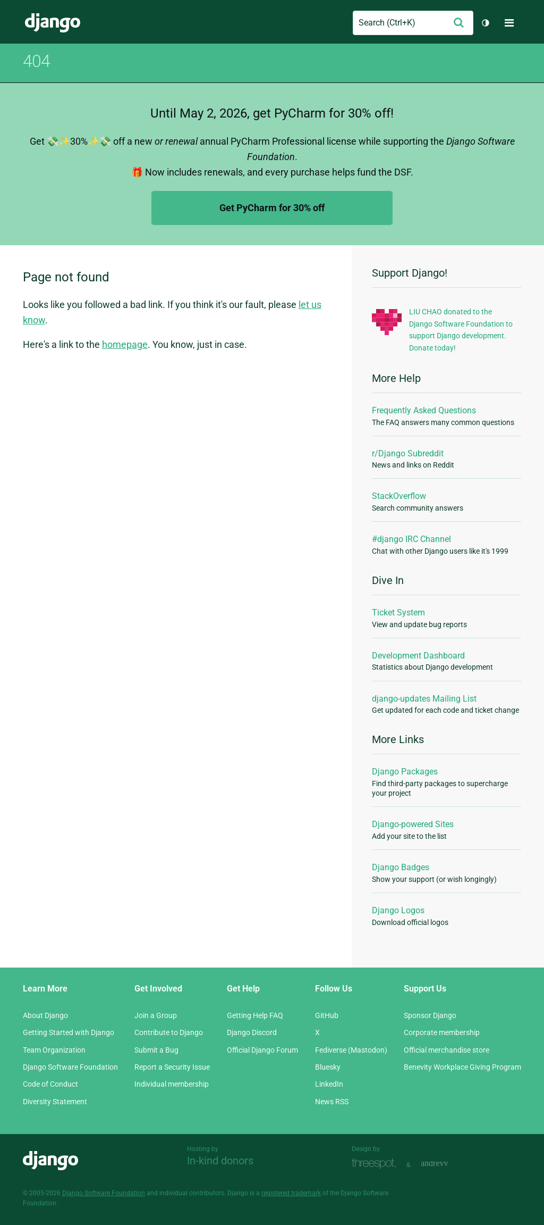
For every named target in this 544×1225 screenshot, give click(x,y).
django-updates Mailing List (424, 699)
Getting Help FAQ (255, 1015)
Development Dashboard (418, 656)
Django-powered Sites (413, 824)
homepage (125, 344)
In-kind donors (220, 1160)
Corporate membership (442, 1032)
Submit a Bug (156, 1050)
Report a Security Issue (172, 1067)
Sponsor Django (430, 1015)
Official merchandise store (446, 1050)
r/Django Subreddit (408, 453)
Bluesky (328, 1067)
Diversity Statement (55, 1101)
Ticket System (398, 612)
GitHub (326, 1015)
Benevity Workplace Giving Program (462, 1067)
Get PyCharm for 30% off (272, 207)
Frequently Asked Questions (424, 410)
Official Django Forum (262, 1050)
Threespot (377, 1163)
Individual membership (171, 1084)
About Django (45, 1015)
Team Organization (54, 1050)
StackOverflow (399, 496)
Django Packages (405, 771)
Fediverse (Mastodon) (351, 1050)
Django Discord (252, 1032)
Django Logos (398, 910)
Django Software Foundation (70, 1067)
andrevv (446, 1163)
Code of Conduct (50, 1084)
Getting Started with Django (68, 1032)
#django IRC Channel (411, 539)
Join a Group (155, 1015)
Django (52, 22)
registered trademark (291, 1193)
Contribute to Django (168, 1032)
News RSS (331, 1101)
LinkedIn (329, 1084)
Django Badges (400, 867)
